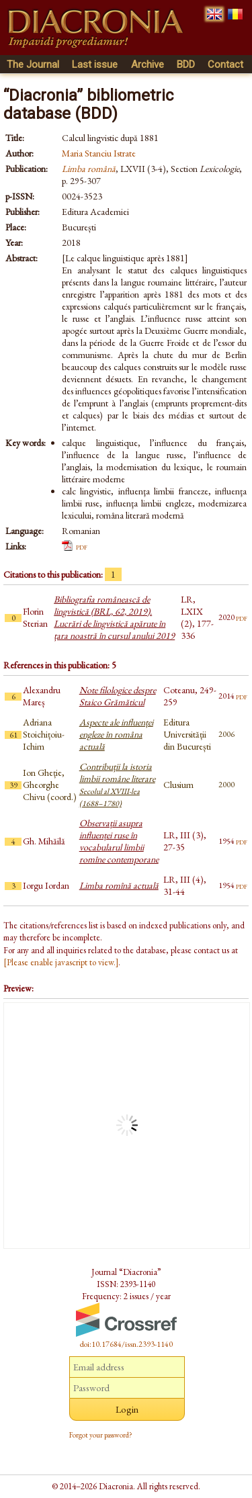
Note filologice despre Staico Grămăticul (117, 696)
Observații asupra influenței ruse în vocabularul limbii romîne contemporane (119, 841)
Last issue (95, 64)
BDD (186, 64)
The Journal (33, 64)
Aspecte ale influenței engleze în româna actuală (116, 734)
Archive (147, 64)
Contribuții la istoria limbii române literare (117, 784)
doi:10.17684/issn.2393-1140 (126, 1344)
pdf (81, 546)
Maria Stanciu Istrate (99, 153)
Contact (225, 64)
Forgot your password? (100, 1435)
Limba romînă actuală (119, 885)
